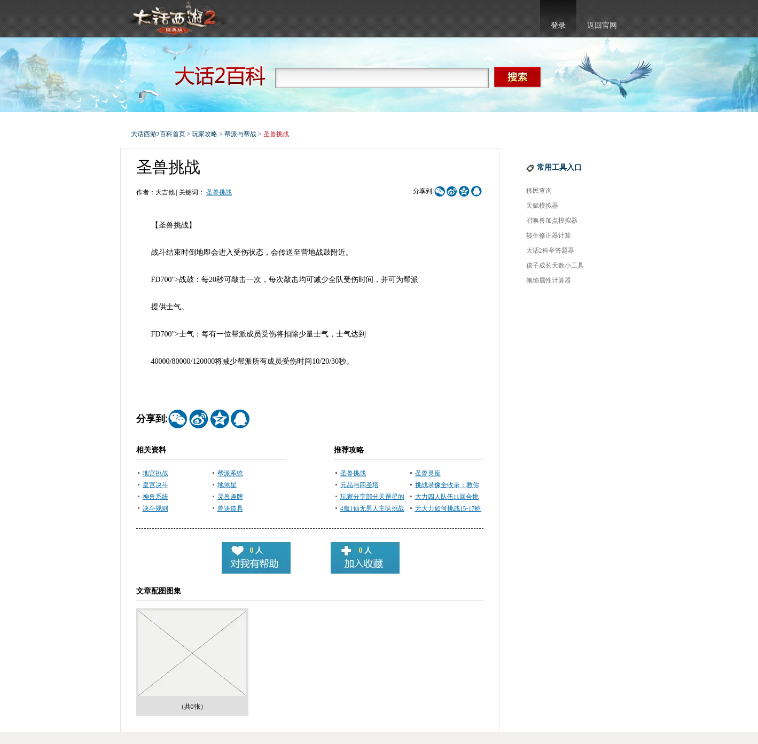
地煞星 (227, 485)
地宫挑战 (155, 473)
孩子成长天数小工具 (555, 265)
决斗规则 (155, 508)
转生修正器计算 (548, 235)
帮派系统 (230, 473)
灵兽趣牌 (230, 496)
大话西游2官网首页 (176, 18)
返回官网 (602, 25)
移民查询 (539, 190)
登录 (558, 25)
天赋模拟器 (542, 205)
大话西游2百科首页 (158, 134)
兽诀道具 (230, 508)
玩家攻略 (204, 134)
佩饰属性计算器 (548, 280)
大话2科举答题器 (550, 250)
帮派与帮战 (240, 134)
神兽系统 (155, 496)
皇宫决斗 (155, 485)
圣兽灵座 (428, 473)
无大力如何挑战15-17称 (448, 508)
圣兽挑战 (219, 192)
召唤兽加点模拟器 (551, 220)
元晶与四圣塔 (359, 485)
